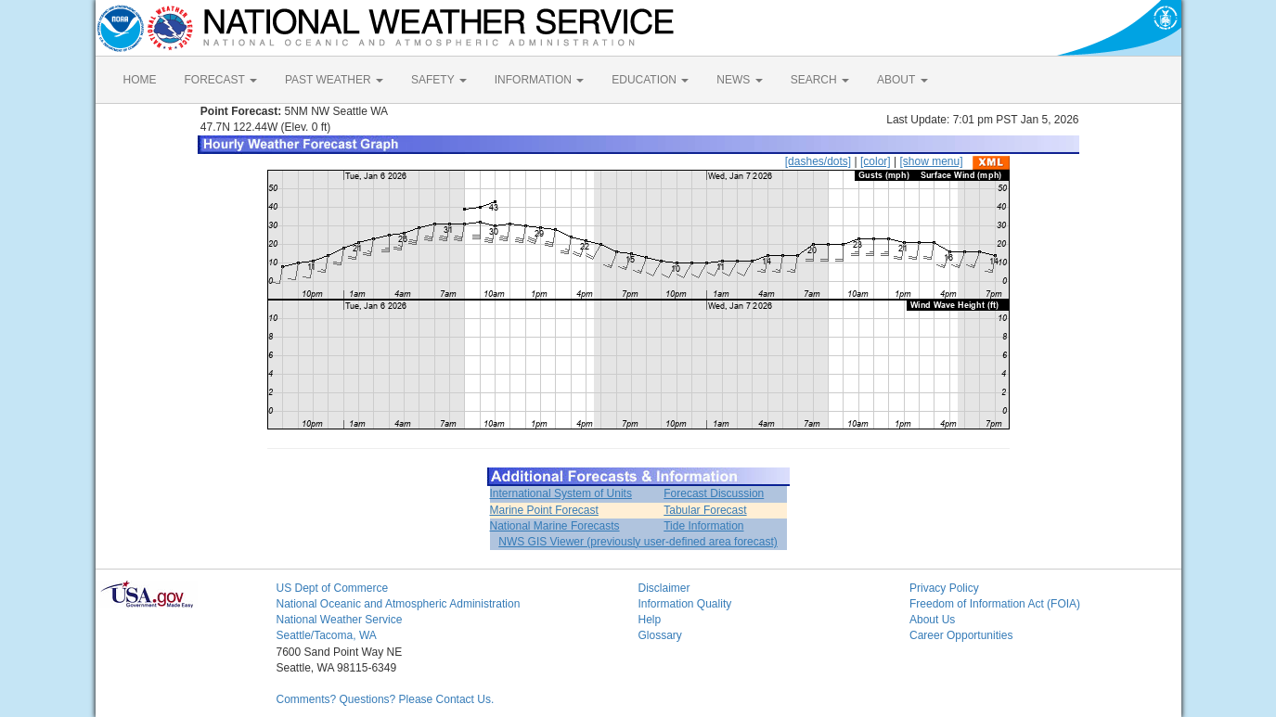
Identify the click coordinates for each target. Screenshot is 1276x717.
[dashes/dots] (818, 161)
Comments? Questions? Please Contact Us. (386, 699)
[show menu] (930, 161)
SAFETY (439, 79)
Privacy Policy (944, 588)
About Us (932, 619)
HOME (140, 79)
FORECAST (221, 79)
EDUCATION (650, 79)
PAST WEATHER (334, 79)
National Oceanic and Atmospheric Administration (399, 603)
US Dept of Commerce (333, 588)
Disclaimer (664, 588)
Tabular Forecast (705, 510)
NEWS (739, 79)
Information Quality (685, 603)
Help (650, 619)
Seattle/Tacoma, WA (327, 635)
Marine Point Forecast (544, 510)
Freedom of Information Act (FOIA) (994, 603)
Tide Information (703, 525)
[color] (875, 161)
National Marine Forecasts (555, 525)
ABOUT (902, 79)
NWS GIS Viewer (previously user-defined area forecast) (638, 541)
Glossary (660, 635)
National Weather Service (340, 619)
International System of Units (561, 493)
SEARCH (820, 79)
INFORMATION (539, 79)
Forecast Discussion (714, 493)
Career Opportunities (960, 635)
